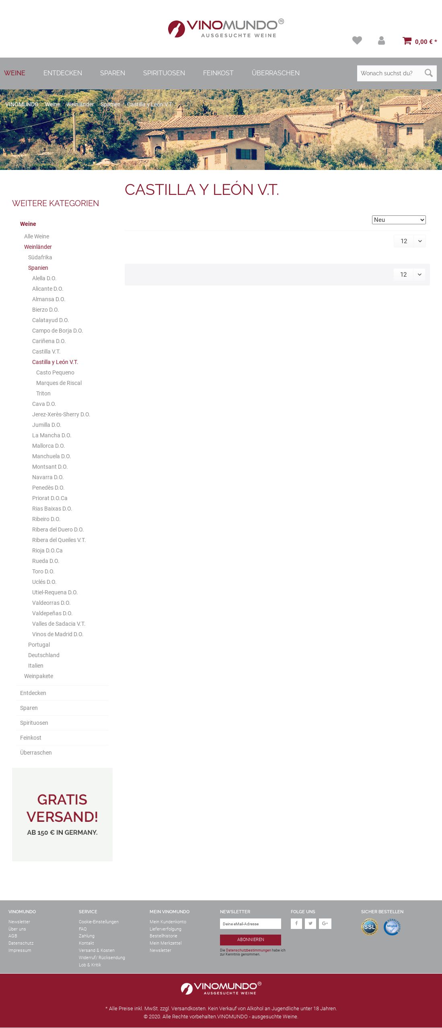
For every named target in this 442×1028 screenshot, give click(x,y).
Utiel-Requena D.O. (55, 592)
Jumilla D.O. (47, 425)
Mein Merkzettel (165, 943)
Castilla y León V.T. (55, 362)
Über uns (17, 929)
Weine (28, 224)
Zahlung (87, 936)
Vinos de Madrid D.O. (58, 634)
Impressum (19, 951)
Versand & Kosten (97, 951)
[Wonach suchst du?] (397, 74)
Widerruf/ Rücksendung (102, 958)
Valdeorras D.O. (51, 603)
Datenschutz (20, 943)
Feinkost (30, 738)
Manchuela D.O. (51, 456)
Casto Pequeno (55, 373)
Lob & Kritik (90, 965)
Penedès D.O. (48, 488)
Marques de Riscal (59, 383)
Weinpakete (38, 676)
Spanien (38, 268)
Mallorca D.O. (48, 446)
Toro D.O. (43, 572)
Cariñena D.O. (49, 341)
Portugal (39, 645)
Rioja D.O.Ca (47, 551)
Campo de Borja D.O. (57, 331)
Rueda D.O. (46, 561)
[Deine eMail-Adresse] (250, 924)
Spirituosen (34, 723)
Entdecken (33, 693)
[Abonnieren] (250, 940)
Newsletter (19, 922)
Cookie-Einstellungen (99, 922)
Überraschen (36, 753)
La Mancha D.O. (52, 435)
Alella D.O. (44, 278)
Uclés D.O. (44, 582)
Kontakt (86, 943)
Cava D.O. (44, 404)
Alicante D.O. (48, 289)
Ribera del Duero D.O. (58, 530)
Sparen (29, 708)
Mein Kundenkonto (168, 922)
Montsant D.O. (50, 467)
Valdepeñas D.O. (52, 613)
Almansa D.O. (49, 299)
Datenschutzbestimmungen (248, 951)
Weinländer (38, 247)
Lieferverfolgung (165, 929)
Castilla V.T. (46, 352)
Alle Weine (36, 237)
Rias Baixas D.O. (52, 509)
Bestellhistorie (163, 936)
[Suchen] (429, 74)
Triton (43, 394)
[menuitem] (356, 41)
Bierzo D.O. (45, 310)
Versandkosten (188, 1009)
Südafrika (40, 257)
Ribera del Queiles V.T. (59, 540)
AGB (12, 936)
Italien (35, 666)
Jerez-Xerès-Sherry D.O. (61, 415)
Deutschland (44, 655)
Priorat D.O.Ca (50, 498)
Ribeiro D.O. (46, 519)
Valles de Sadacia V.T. (59, 624)
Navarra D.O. (48, 477)
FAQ (82, 929)
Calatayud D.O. (50, 320)
